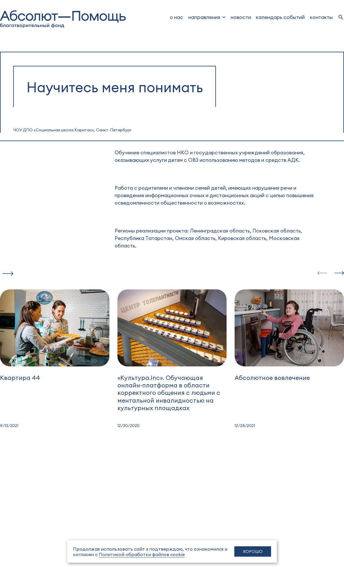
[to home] (63, 19)
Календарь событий (280, 17)
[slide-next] (339, 273)
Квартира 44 (20, 377)
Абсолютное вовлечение (272, 377)
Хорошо (252, 551)
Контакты (321, 17)
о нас (176, 17)
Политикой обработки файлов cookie (142, 554)
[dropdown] (206, 17)
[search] (341, 17)
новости (241, 17)
